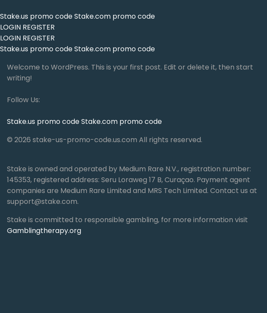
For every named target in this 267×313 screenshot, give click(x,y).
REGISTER (39, 27)
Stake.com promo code (114, 16)
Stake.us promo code (37, 16)
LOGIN (10, 27)
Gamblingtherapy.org (44, 231)
